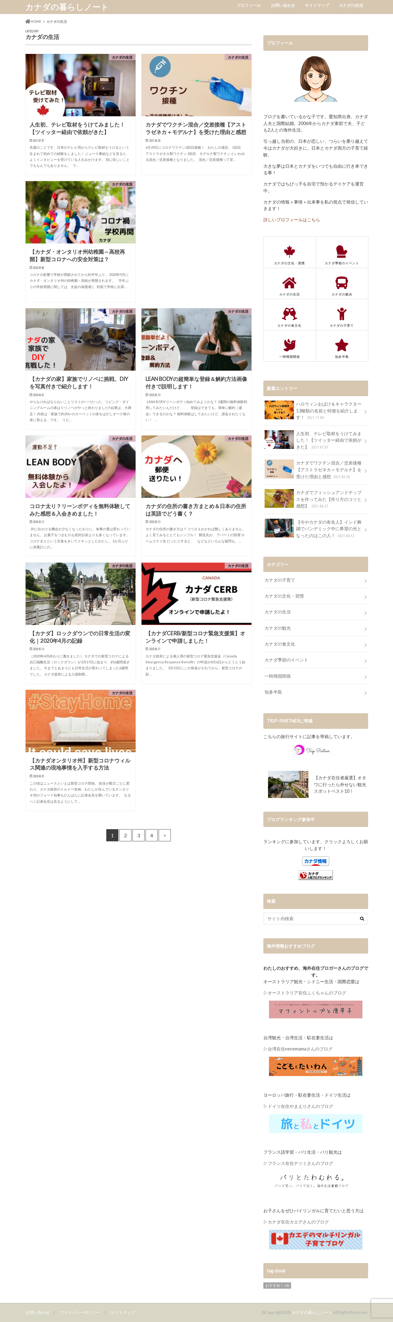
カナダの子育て (280, 580)
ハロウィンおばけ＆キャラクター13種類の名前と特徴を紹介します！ (313, 411)
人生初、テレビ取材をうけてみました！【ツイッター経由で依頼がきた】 (313, 440)
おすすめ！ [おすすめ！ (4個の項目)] (277, 1285)
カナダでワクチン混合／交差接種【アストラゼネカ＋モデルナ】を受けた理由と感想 (313, 469)
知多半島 (273, 692)
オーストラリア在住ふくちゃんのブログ (307, 992)
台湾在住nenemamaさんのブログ (300, 1048)
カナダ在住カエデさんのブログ (298, 1221)
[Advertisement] (196, 220)
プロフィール (249, 5)
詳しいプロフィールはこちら (291, 219)
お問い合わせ (283, 5)
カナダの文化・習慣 (284, 596)
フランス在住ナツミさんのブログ (300, 1163)
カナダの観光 (278, 628)
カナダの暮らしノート (67, 7)
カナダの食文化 (280, 644)
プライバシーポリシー (80, 1312)
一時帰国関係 (278, 676)
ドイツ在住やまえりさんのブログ (300, 1106)
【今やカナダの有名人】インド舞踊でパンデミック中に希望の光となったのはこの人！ (313, 529)
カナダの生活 (351, 5)
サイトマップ (317, 5)
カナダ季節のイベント (286, 659)
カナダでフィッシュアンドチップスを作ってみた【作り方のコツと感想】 (313, 499)
